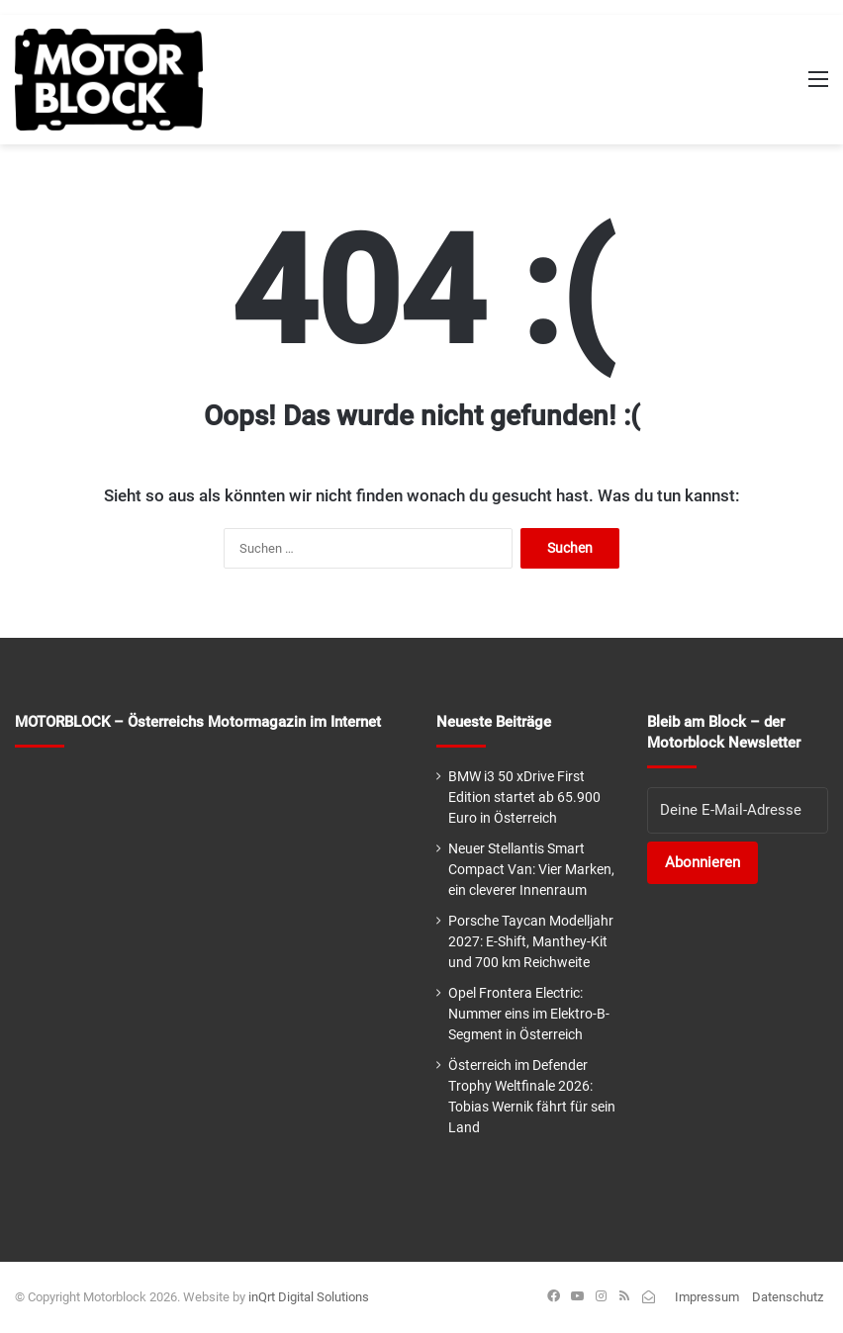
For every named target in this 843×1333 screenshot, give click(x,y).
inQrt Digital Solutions (308, 1296)
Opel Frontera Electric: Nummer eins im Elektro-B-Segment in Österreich (528, 1013)
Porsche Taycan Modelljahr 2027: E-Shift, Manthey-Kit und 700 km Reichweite (530, 941)
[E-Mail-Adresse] (737, 810)
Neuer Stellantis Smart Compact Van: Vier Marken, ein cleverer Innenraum (531, 869)
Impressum (707, 1296)
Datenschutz (787, 1296)
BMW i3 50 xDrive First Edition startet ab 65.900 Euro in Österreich (524, 797)
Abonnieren (702, 862)
